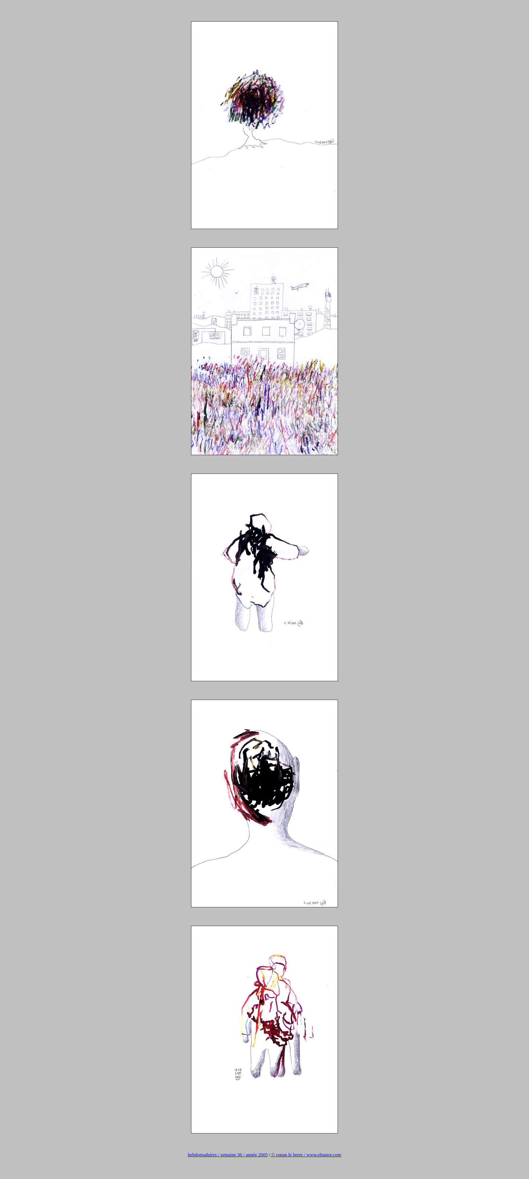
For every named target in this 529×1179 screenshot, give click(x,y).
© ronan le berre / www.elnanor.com (305, 1154)
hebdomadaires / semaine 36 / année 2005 (227, 1154)
